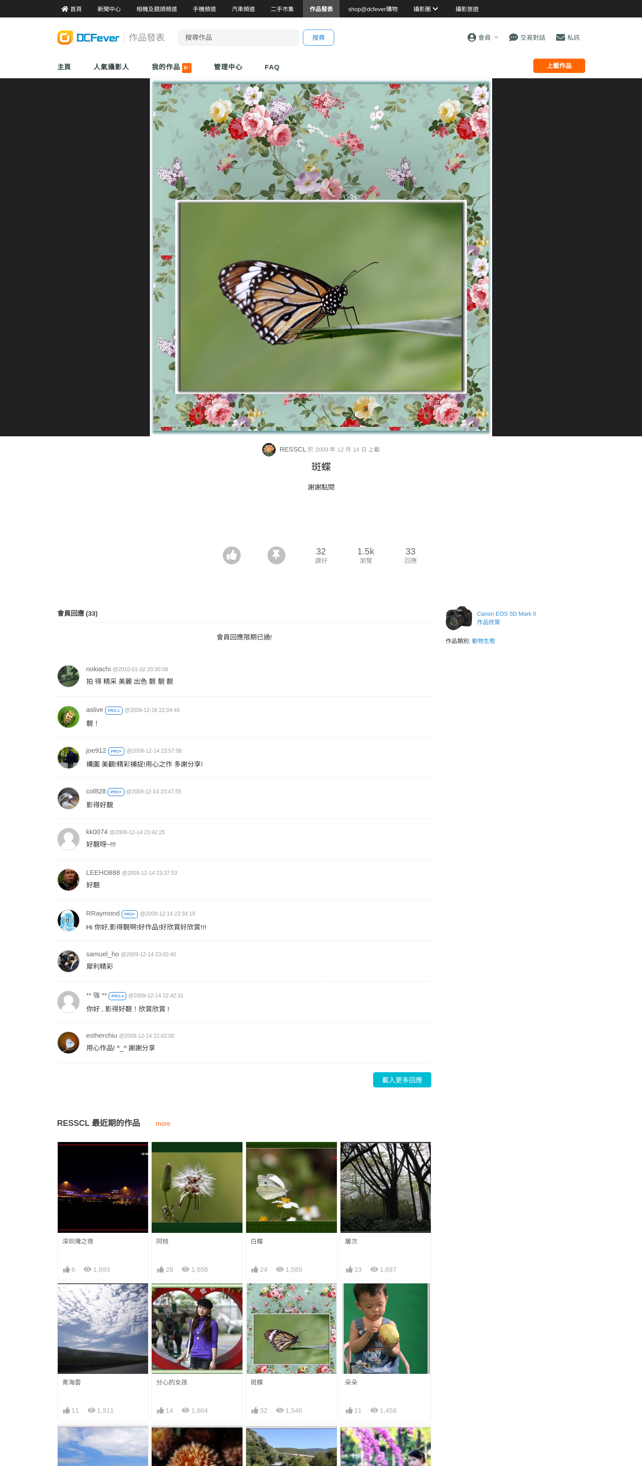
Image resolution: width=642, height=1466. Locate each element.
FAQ (272, 67)
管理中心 (228, 67)
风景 (257, 1440)
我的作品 (171, 68)
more (163, 1123)
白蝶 (257, 1241)
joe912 (96, 750)
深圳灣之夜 (78, 1241)
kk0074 (97, 831)
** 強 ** (96, 995)
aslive (94, 709)
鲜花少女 (357, 1440)
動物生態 (483, 641)
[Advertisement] (321, 522)
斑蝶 (257, 1382)
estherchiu (101, 1035)
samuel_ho (102, 954)
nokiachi (98, 669)
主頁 (64, 67)
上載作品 (559, 65)
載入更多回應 (402, 1080)
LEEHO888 (103, 872)
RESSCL (285, 449)
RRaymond (103, 913)
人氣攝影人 (111, 67)
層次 (351, 1241)
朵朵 (351, 1382)
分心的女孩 (171, 1382)
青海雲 (71, 1382)
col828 (96, 791)
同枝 (162, 1241)
